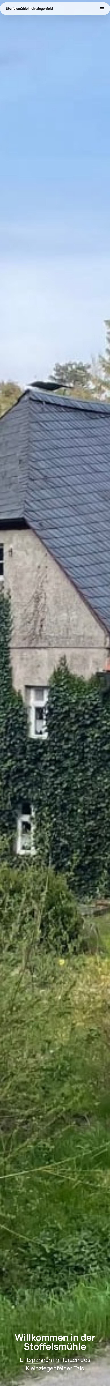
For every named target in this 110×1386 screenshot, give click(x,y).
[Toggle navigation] (102, 8)
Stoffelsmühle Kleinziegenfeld (29, 8)
